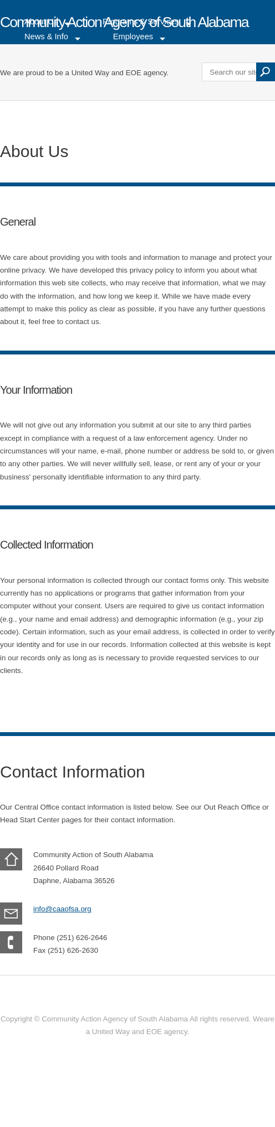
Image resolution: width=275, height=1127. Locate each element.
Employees (133, 36)
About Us (41, 22)
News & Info (46, 36)
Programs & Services (141, 22)
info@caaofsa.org (62, 909)
